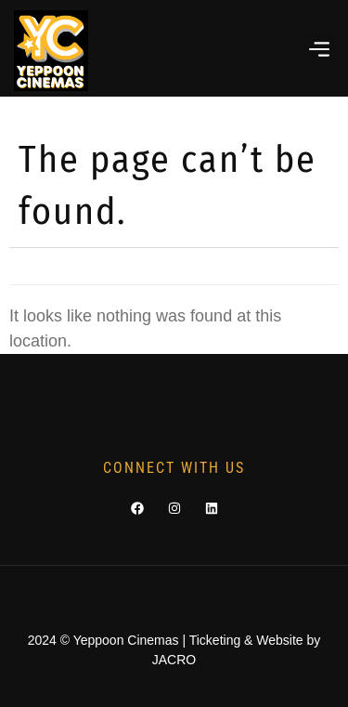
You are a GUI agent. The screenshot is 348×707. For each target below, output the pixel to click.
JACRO (174, 659)
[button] (318, 50)
